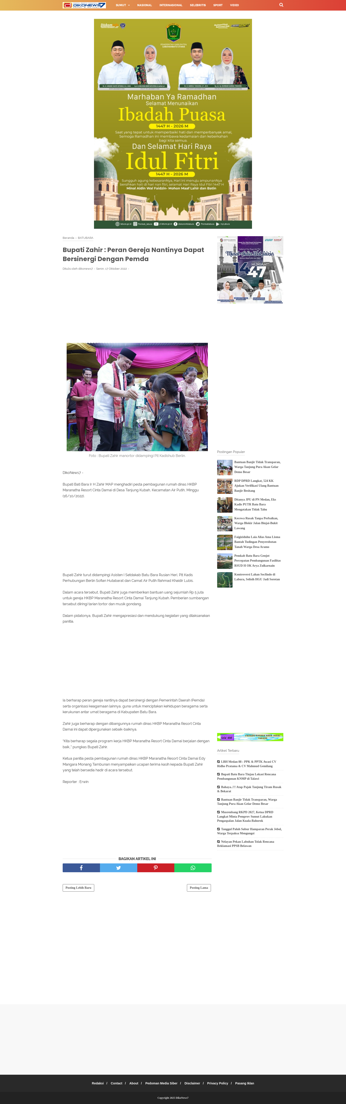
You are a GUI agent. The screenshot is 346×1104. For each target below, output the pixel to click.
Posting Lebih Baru (78, 888)
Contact (114, 1083)
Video (234, 5)
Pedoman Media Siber (161, 1083)
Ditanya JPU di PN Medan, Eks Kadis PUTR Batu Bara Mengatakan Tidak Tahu (255, 504)
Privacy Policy (220, 1083)
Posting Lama (199, 888)
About (132, 1083)
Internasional (171, 5)
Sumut (121, 5)
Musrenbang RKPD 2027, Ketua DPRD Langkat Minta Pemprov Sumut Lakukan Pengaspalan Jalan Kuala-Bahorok (245, 816)
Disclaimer (193, 1083)
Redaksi (94, 1083)
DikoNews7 (182, 1097)
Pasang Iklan (248, 1083)
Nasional (144, 5)
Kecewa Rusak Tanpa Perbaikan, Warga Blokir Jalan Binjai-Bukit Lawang (256, 523)
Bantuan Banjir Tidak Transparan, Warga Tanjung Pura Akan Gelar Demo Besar (257, 467)
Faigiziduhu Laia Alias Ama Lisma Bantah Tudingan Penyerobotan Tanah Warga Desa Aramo (257, 542)
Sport (218, 5)
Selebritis (198, 5)
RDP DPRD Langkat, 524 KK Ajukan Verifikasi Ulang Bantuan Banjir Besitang (256, 485)
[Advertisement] (137, 307)
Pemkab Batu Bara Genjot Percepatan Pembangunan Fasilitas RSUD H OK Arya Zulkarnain (257, 560)
